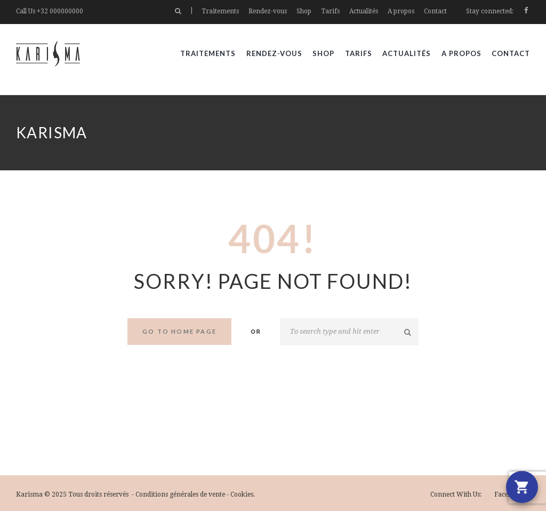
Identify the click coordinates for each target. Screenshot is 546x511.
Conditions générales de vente (180, 494)
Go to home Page (179, 331)
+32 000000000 (60, 11)
